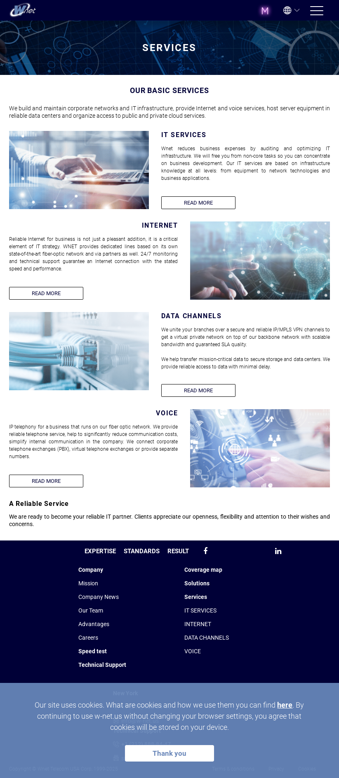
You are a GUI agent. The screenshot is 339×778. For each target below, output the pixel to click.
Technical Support (102, 665)
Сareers (88, 637)
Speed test (92, 651)
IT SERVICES (200, 610)
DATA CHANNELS (206, 637)
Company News (98, 597)
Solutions (197, 583)
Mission (88, 583)
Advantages (93, 624)
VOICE (192, 651)
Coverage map (203, 569)
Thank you (169, 753)
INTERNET (197, 624)
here (284, 705)
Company (90, 569)
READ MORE (198, 203)
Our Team (90, 610)
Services (195, 597)
